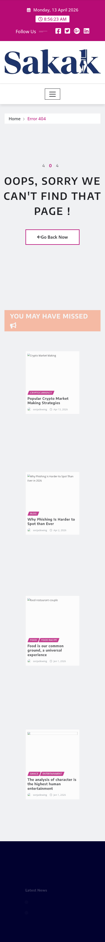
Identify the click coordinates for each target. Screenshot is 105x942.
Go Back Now (52, 237)
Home (15, 120)
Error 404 (36, 120)
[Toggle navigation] (52, 94)
